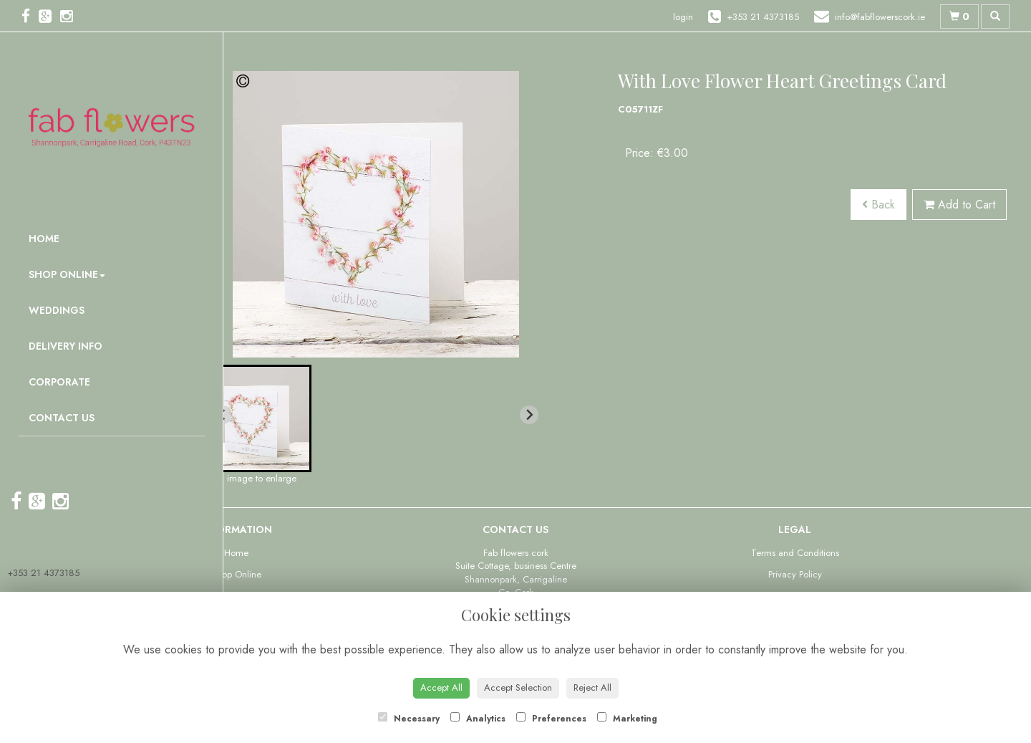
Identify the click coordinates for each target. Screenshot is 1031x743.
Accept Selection (518, 687)
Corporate (59, 382)
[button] (257, 418)
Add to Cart (959, 204)
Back (878, 204)
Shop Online (67, 274)
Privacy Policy (795, 574)
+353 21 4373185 (43, 573)
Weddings (56, 310)
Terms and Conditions (795, 553)
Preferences (551, 718)
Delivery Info (65, 346)
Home (44, 238)
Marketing (627, 718)
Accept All (441, 687)
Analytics (477, 718)
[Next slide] (529, 415)
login (683, 17)
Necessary (409, 718)
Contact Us (62, 418)
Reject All (592, 687)
